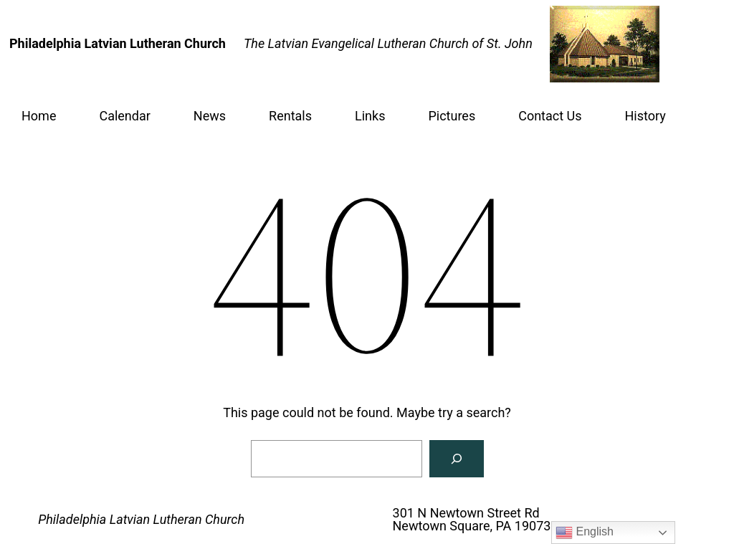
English (585, 532)
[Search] (456, 458)
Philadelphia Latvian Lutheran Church (141, 519)
